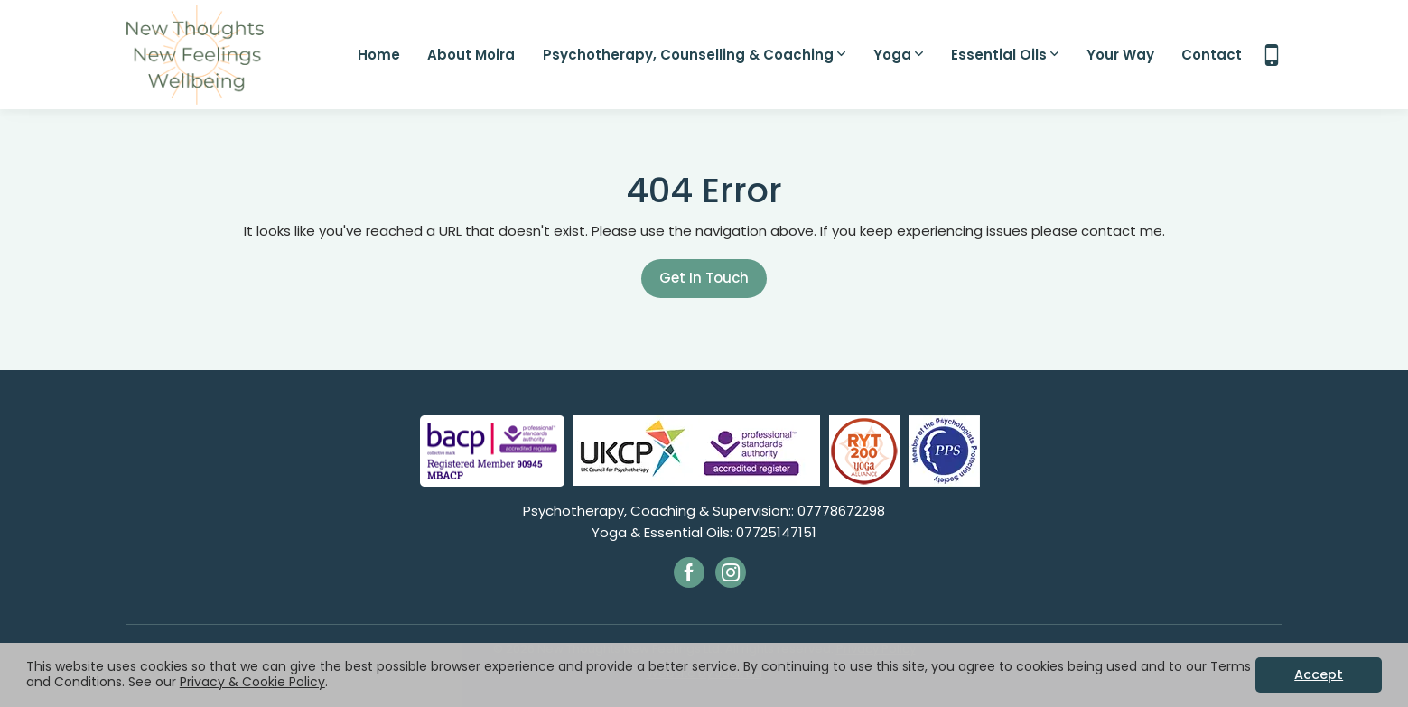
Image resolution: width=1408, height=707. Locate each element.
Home (379, 54)
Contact (1211, 54)
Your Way (1120, 54)
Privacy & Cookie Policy (252, 682)
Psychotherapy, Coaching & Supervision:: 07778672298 (704, 510)
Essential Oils (1004, 54)
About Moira (471, 54)
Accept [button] (1318, 674)
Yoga (898, 54)
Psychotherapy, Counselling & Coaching (694, 54)
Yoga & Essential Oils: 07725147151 (704, 532)
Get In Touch (704, 277)
